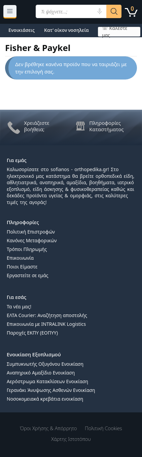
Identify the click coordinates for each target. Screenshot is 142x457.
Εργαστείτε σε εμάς (27, 275)
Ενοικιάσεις (21, 30)
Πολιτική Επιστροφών (31, 231)
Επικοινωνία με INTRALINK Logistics (46, 324)
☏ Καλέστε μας (114, 32)
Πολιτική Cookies (103, 428)
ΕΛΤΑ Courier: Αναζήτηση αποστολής (47, 315)
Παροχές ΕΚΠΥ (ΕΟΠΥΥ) (32, 332)
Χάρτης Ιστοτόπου (71, 439)
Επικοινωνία (20, 258)
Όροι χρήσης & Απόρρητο (48, 428)
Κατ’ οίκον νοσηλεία (66, 30)
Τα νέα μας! (19, 306)
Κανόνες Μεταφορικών (32, 240)
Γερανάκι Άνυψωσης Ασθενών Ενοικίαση (51, 390)
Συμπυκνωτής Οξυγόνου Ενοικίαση (45, 364)
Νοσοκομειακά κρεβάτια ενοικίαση (45, 399)
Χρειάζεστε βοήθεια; (36, 126)
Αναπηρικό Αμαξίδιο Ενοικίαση (41, 372)
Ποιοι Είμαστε (22, 266)
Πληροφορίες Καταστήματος (106, 126)
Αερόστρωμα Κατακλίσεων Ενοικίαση (47, 381)
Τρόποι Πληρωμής (27, 249)
